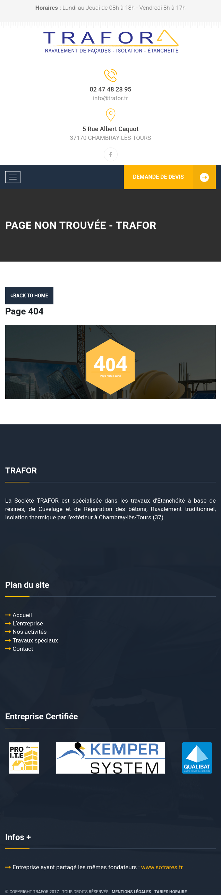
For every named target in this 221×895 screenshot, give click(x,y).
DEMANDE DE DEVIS (174, 177)
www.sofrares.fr (163, 867)
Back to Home (29, 295)
